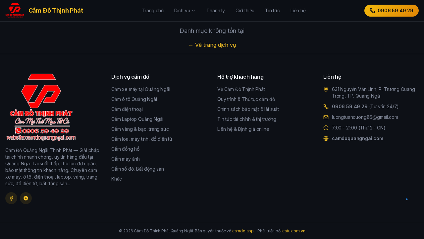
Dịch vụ (185, 10)
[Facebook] (11, 198)
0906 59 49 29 (391, 10)
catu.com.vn (293, 230)
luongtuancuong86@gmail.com (365, 117)
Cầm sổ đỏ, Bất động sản (137, 169)
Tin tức (272, 10)
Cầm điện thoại (127, 109)
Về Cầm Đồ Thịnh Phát (241, 89)
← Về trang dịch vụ (212, 44)
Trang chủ (152, 10)
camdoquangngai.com (357, 138)
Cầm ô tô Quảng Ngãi (134, 99)
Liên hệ (298, 10)
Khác (116, 179)
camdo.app (243, 230)
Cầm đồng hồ (125, 149)
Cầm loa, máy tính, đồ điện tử (141, 139)
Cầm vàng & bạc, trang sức (140, 129)
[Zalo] (26, 198)
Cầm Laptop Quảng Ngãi (137, 119)
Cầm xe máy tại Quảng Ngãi (140, 89)
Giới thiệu (245, 10)
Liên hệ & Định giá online (243, 129)
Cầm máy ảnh (125, 159)
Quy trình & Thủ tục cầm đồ (246, 99)
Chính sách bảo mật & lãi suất (248, 109)
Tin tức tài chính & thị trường (246, 119)
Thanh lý (215, 10)
